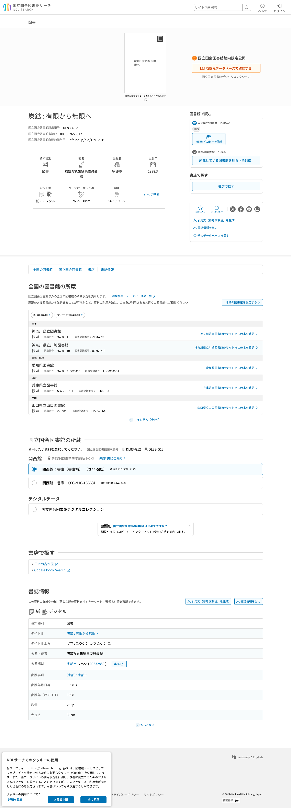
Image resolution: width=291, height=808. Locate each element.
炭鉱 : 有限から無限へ (83, 633)
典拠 (119, 664)
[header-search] (222, 7)
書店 (91, 269)
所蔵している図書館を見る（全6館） (226, 160)
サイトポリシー (154, 795)
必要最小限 (61, 799)
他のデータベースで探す (211, 235)
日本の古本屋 (46, 563)
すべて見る (151, 194)
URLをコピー (217, 209)
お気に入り (200, 209)
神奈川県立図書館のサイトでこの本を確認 (229, 333)
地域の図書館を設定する (244, 302)
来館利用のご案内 (113, 458)
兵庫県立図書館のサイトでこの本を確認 (231, 387)
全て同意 (93, 799)
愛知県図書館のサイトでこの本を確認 (232, 367)
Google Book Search (52, 569)
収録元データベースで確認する (225, 68)
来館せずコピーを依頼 (208, 139)
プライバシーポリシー (124, 795)
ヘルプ (262, 7)
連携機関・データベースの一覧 (134, 296)
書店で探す (226, 186)
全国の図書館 (43, 269)
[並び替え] (42, 315)
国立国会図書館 (70, 269)
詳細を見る (15, 799)
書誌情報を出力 (205, 227)
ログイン (279, 7)
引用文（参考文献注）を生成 (214, 220)
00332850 (97, 663)
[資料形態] (70, 315)
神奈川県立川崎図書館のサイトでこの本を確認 (226, 347)
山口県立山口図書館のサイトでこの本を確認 (228, 407)
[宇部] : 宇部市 (77, 674)
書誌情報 (107, 269)
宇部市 (72, 663)
